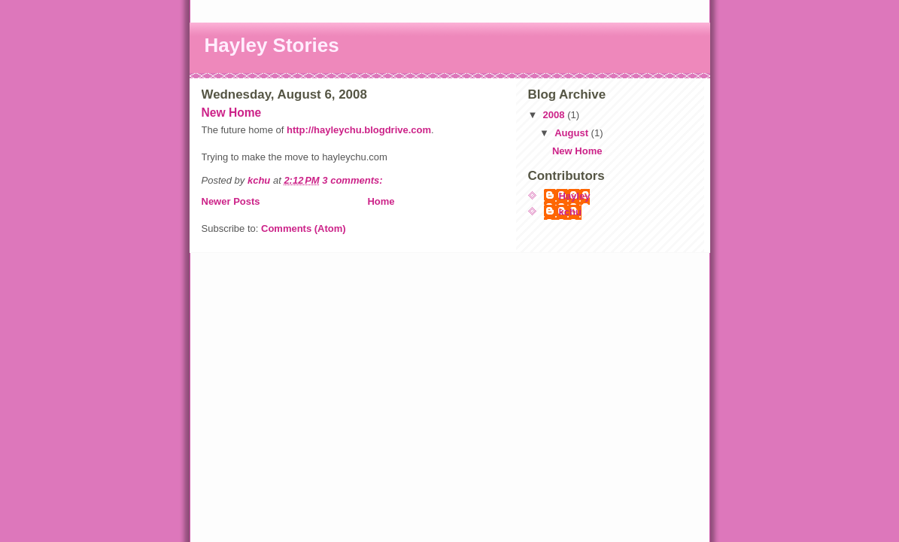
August (572, 133)
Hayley (575, 196)
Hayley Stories (272, 45)
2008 (555, 114)
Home (380, 201)
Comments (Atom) (303, 228)
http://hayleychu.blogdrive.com (359, 130)
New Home (232, 112)
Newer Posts (231, 201)
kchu (570, 212)
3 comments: (353, 180)
